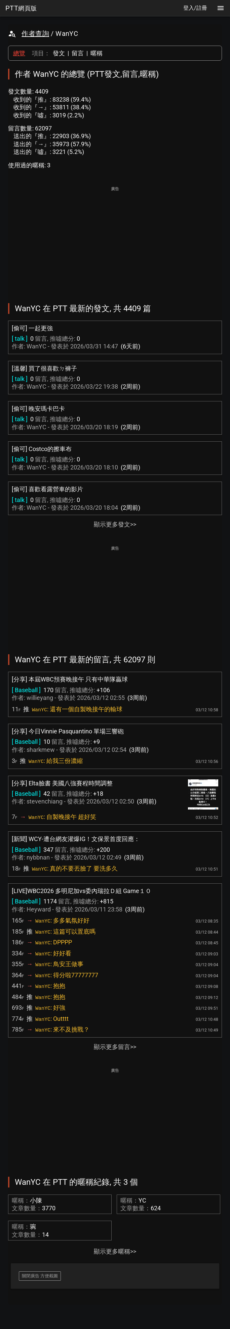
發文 (59, 53)
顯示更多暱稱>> (115, 1251)
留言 (78, 53)
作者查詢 (35, 34)
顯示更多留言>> (115, 1046)
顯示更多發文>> (115, 524)
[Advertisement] (115, 240)
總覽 (19, 53)
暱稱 (96, 53)
